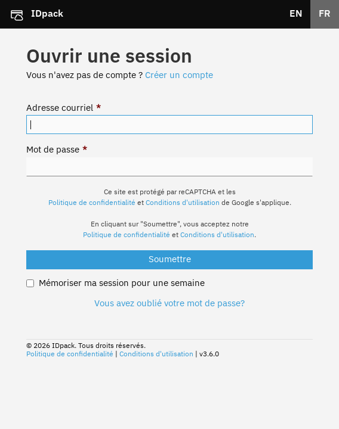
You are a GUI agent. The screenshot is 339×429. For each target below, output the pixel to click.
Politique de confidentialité (91, 203)
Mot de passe (56, 149)
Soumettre (170, 259)
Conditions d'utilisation (183, 203)
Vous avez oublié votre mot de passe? (169, 303)
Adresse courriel (63, 108)
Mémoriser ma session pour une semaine (122, 283)
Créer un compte (179, 75)
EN (296, 14)
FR (325, 14)
